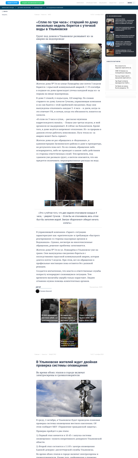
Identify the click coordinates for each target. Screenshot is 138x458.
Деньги (121, 3)
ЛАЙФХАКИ (80, 3)
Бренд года (40, 7)
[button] (100, 181)
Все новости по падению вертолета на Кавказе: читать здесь (123, 67)
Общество (112, 3)
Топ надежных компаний (57, 7)
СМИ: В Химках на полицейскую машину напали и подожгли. (123, 72)
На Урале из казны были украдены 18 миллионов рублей (121, 87)
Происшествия (91, 3)
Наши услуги (12, 3)
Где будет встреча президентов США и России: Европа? (122, 82)
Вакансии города (8, 7)
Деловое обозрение (25, 7)
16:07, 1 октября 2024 (97, 354)
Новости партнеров (113, 61)
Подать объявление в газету (32, 3)
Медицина (103, 3)
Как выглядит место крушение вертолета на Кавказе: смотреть (123, 77)
